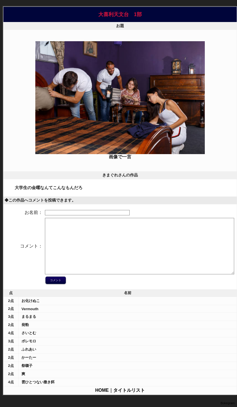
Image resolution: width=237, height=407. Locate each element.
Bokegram (228, 403)
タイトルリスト (129, 390)
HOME (102, 390)
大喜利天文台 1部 (120, 14)
